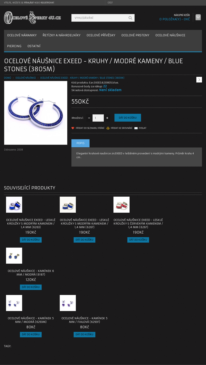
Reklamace (82, 339)
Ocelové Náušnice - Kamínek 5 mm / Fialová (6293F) (78, 272)
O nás (10, 334)
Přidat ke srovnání (121, 128)
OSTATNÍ (33, 46)
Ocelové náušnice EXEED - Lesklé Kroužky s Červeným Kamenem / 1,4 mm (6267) (128, 223)
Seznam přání (150, 344)
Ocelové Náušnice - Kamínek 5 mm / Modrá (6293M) (28, 272)
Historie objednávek (155, 339)
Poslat (142, 128)
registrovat (47, 2)
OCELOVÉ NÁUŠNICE (170, 35)
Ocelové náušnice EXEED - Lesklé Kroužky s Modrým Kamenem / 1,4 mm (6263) (29, 223)
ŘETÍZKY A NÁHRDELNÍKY (61, 35)
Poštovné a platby (18, 339)
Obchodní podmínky (19, 344)
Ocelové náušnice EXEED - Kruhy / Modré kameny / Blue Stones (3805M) (82, 77)
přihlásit (29, 2)
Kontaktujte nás (85, 334)
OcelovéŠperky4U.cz (19, 361)
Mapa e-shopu (84, 344)
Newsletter (149, 349)
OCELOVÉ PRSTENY (135, 35)
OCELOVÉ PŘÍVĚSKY (101, 35)
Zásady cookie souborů (22, 349)
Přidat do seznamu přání (90, 128)
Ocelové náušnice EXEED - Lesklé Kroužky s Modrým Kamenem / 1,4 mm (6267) (78, 223)
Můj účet (147, 334)
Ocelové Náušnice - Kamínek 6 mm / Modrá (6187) (177, 221)
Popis (80, 143)
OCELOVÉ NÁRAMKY (22, 35)
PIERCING (14, 46)
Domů (7, 77)
